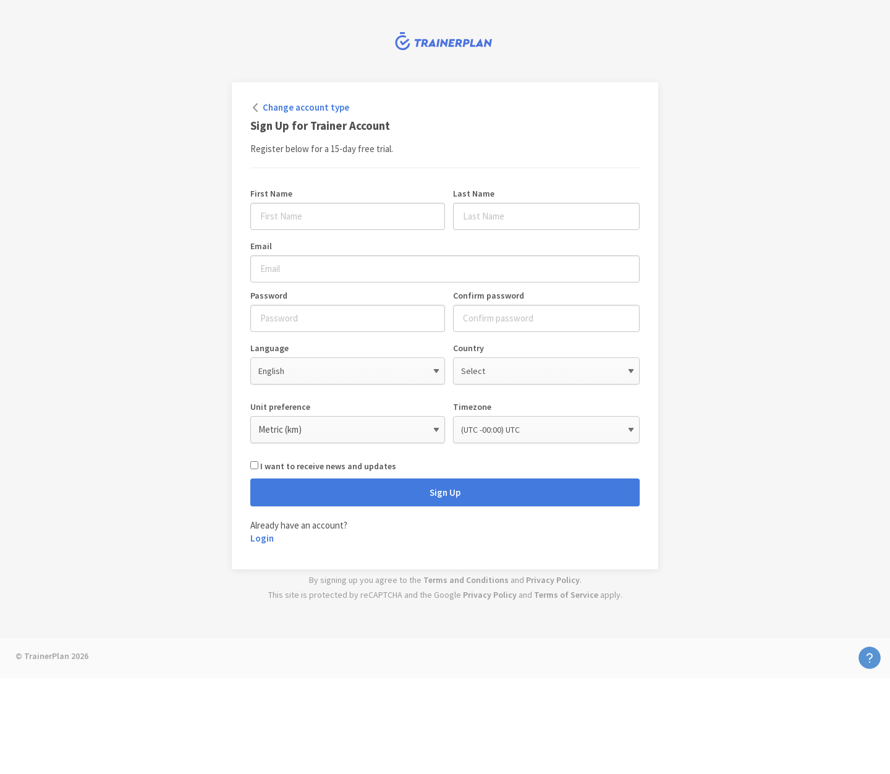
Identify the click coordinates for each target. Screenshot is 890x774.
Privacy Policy (553, 579)
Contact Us (869, 658)
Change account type (306, 107)
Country (468, 348)
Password (268, 295)
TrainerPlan (445, 41)
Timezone (472, 406)
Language (269, 348)
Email (261, 246)
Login (262, 538)
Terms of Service (566, 594)
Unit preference (280, 406)
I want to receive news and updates (328, 466)
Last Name (473, 193)
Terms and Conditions (466, 579)
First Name (271, 193)
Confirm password (488, 295)
